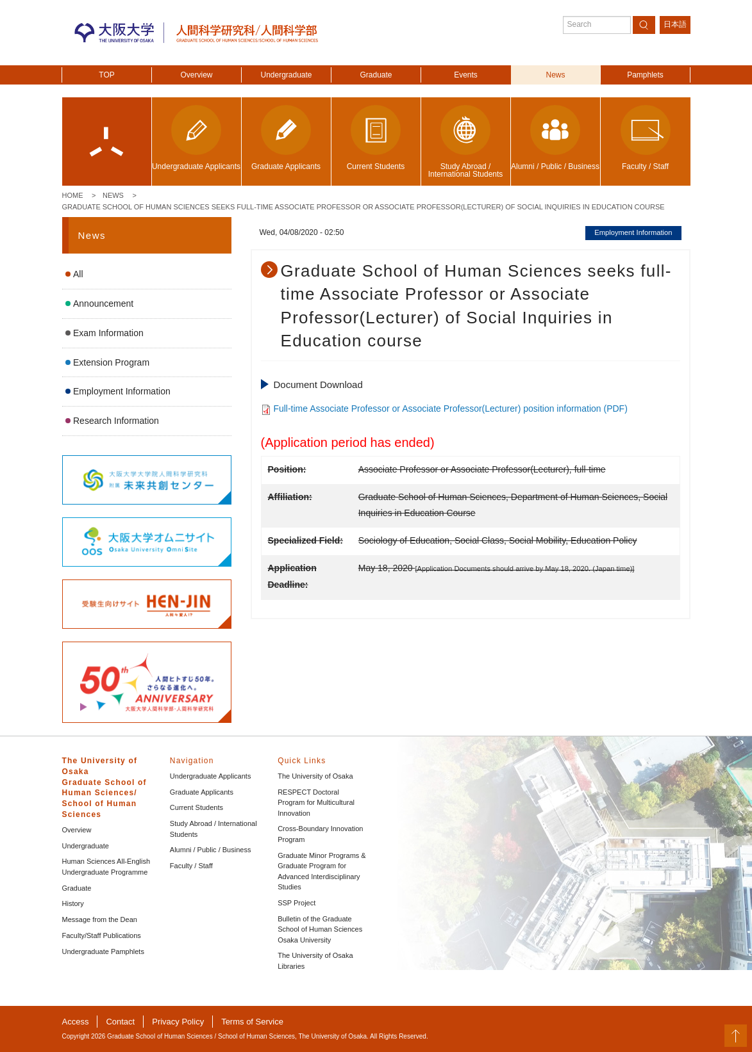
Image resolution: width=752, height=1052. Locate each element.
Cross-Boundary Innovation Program (320, 834)
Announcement (103, 303)
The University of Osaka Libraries (315, 960)
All (78, 274)
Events (466, 74)
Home (72, 195)
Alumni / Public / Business (210, 850)
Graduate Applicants (201, 792)
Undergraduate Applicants (210, 776)
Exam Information (108, 333)
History (73, 903)
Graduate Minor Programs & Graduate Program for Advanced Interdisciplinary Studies (322, 871)
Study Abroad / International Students (213, 829)
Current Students (196, 807)
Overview (196, 74)
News (555, 74)
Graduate (376, 74)
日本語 (675, 24)
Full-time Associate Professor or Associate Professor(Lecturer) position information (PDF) (450, 408)
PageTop (735, 1035)
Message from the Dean (99, 919)
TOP (106, 74)
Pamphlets (645, 74)
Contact (120, 1021)
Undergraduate (286, 74)
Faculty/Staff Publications (101, 935)
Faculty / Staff (191, 866)
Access (75, 1021)
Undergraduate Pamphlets (103, 951)
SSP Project (296, 903)
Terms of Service (252, 1021)
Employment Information (122, 391)
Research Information (116, 421)
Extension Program (111, 362)
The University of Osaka (315, 776)
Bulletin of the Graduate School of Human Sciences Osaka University (320, 929)
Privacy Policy (178, 1021)
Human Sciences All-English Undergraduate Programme (106, 866)
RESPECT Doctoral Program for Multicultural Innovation (316, 802)
